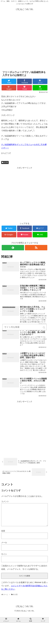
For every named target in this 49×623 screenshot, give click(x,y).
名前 (3, 535)
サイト (4, 558)
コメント (5, 501)
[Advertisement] (24, 41)
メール (4, 546)
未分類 (6, 162)
